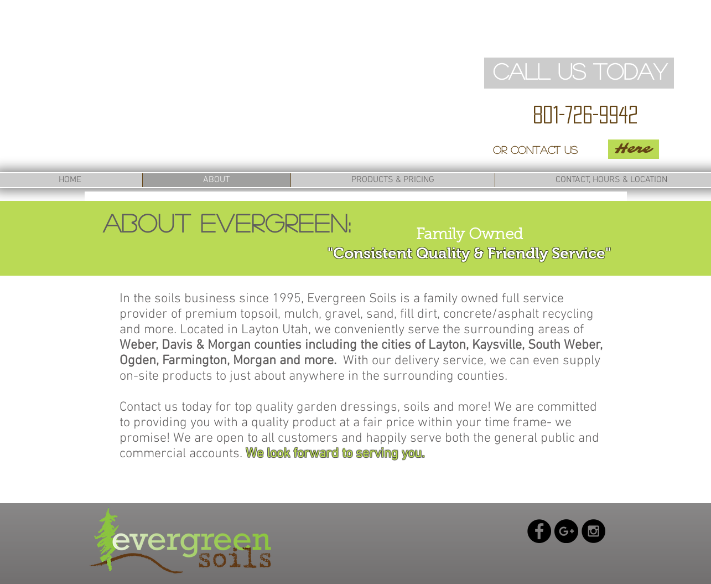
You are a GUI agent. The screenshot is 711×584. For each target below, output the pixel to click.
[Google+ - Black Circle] (566, 531)
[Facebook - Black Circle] (539, 531)
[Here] (633, 149)
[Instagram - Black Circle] (593, 531)
